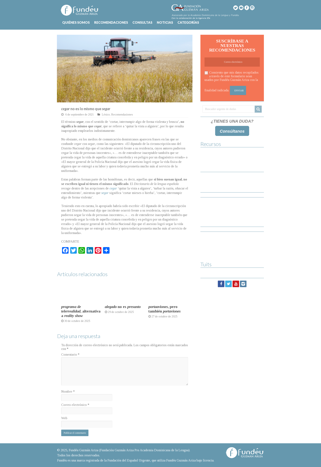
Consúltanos (232, 131)
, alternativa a (81, 311)
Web (64, 418)
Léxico (106, 114)
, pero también (164, 309)
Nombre (68, 391)
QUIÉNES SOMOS (76, 22)
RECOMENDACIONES (111, 22)
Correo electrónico (75, 405)
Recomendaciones (122, 114)
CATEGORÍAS (188, 22)
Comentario (70, 354)
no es (123, 307)
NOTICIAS (165, 22)
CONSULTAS (142, 22)
